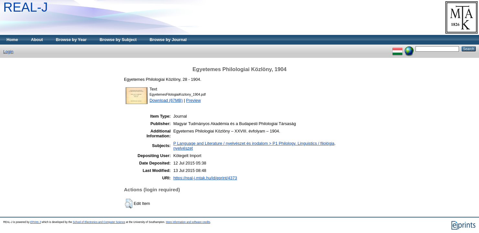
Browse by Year (71, 39)
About (37, 39)
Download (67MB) (166, 100)
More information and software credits (188, 222)
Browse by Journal (168, 39)
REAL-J (25, 7)
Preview (193, 100)
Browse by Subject (118, 39)
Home (12, 39)
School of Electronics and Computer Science (99, 222)
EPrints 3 (35, 222)
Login (8, 51)
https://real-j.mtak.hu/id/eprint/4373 (205, 177)
